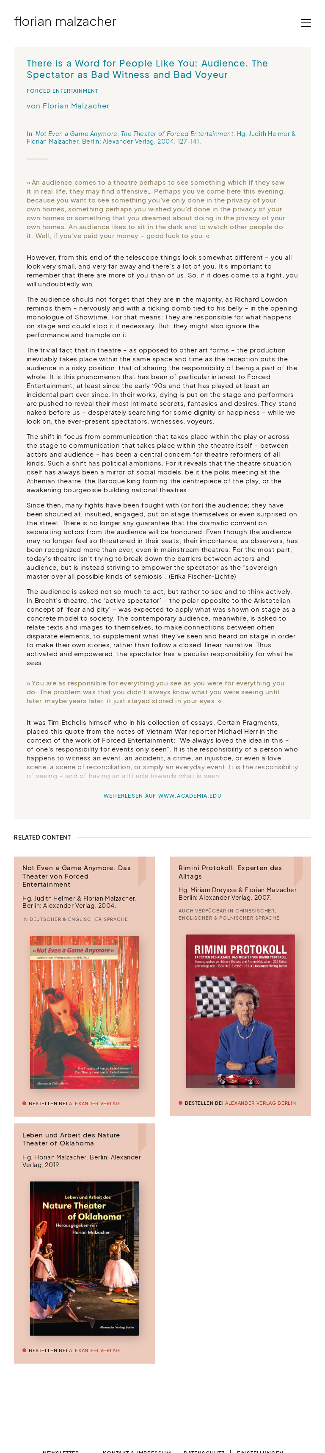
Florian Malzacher (65, 21)
